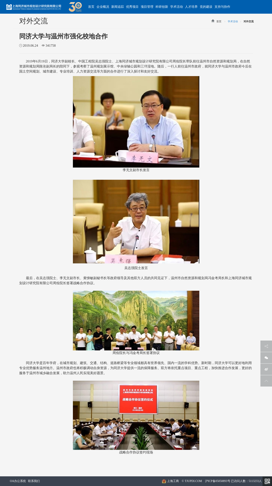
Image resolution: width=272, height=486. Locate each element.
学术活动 (176, 6)
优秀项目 (132, 6)
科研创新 (161, 6)
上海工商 (170, 481)
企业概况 (102, 6)
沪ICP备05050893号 (217, 481)
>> (225, 22)
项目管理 (147, 6)
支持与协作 (222, 6)
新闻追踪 (117, 6)
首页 (91, 6)
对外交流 (249, 21)
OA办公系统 (18, 481)
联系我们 (34, 481)
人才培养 (191, 6)
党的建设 (206, 6)
